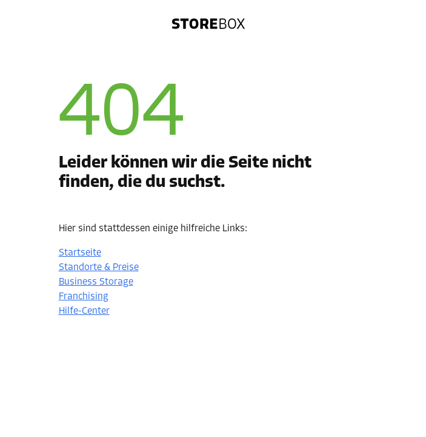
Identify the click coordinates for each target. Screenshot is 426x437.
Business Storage (96, 282)
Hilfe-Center (84, 311)
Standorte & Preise (99, 268)
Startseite (80, 253)
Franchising (83, 297)
